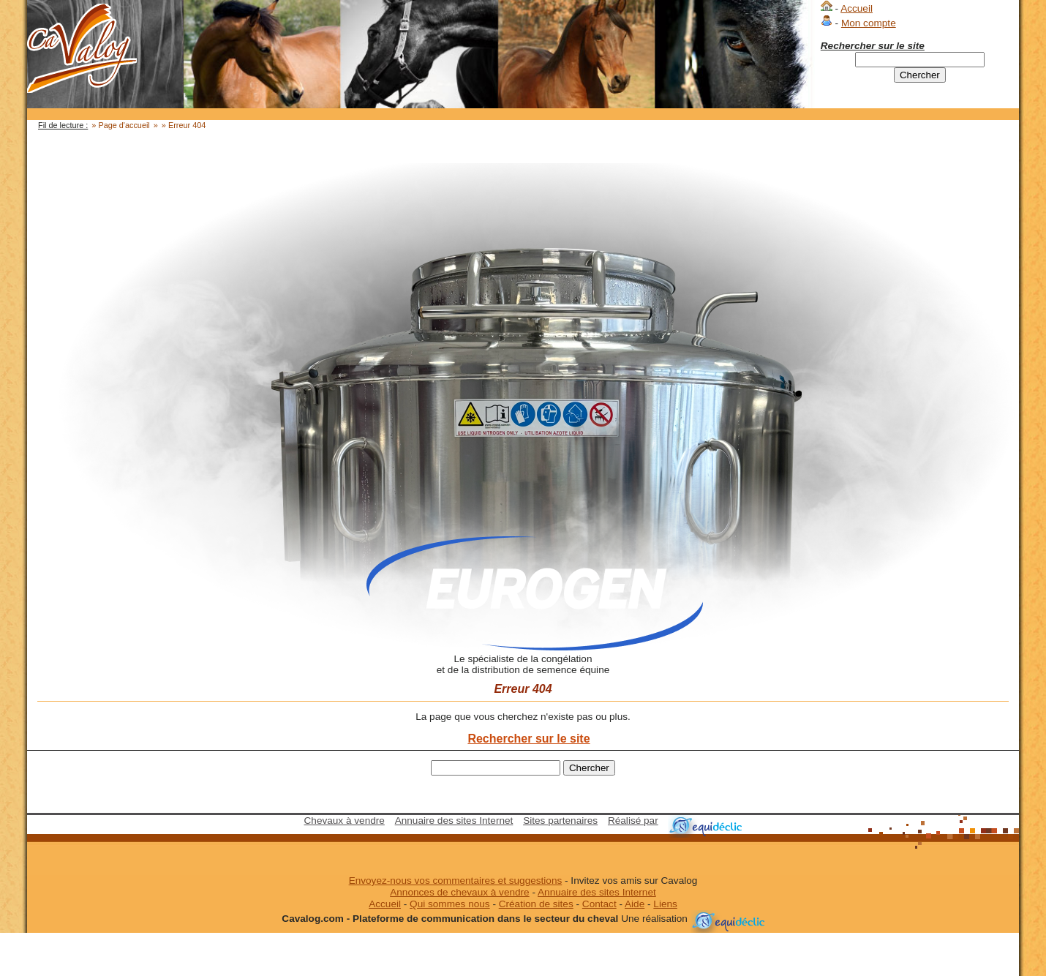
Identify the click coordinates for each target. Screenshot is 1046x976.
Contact (599, 903)
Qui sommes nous (450, 903)
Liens (665, 903)
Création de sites (536, 903)
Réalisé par (633, 820)
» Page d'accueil (120, 125)
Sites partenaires (560, 820)
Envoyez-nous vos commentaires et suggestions (455, 880)
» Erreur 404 (184, 125)
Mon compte (868, 23)
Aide (634, 903)
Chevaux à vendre (344, 820)
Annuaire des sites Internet (454, 820)
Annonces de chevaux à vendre (459, 892)
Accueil (856, 8)
